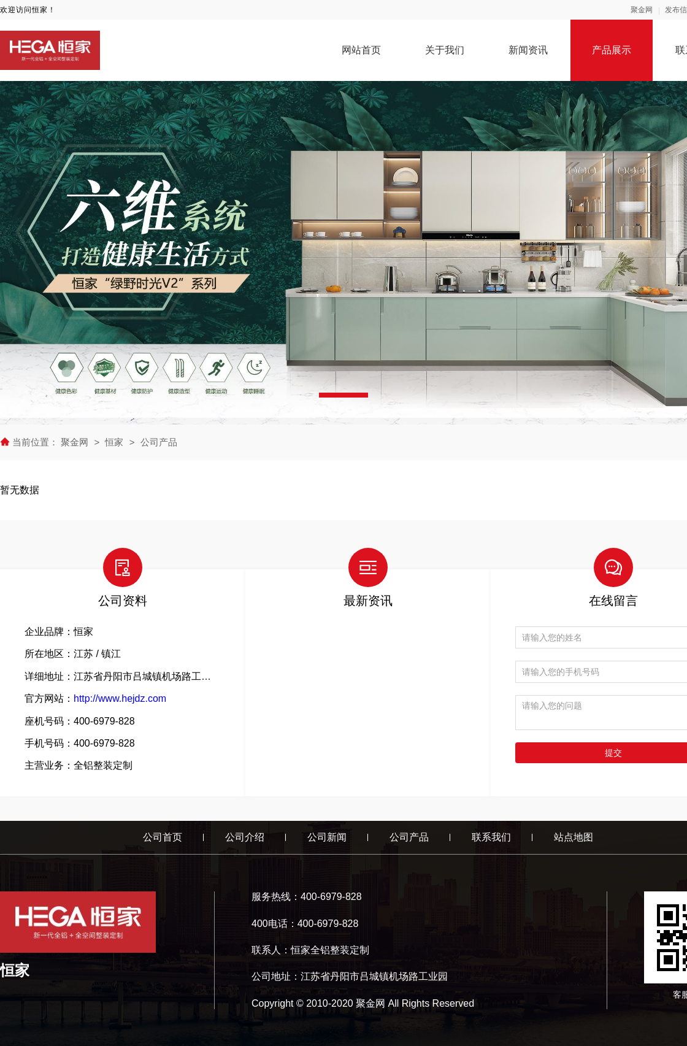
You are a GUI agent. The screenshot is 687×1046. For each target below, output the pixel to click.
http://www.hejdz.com (120, 698)
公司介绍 (244, 837)
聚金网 (642, 9)
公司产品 (158, 442)
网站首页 (361, 50)
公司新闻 (327, 837)
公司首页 (162, 837)
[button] (343, 395)
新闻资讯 (528, 50)
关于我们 (444, 50)
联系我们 (491, 837)
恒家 (114, 442)
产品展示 (611, 50)
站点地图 (573, 837)
